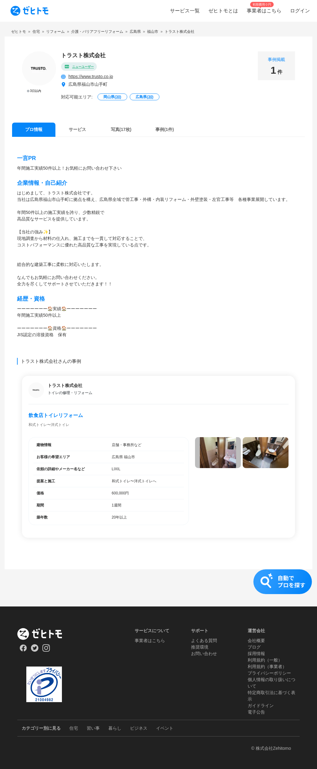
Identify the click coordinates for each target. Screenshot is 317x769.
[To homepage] (29, 10)
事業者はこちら (150, 640)
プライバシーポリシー (269, 673)
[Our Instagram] (46, 650)
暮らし (114, 728)
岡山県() (112, 97)
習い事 (93, 728)
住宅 (73, 728)
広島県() (144, 97)
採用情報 (256, 653)
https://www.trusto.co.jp (90, 76)
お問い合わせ (204, 653)
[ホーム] (44, 634)
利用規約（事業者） (267, 666)
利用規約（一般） (265, 660)
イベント (164, 728)
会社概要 (256, 640)
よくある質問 (204, 640)
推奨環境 (199, 647)
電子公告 (256, 712)
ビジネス (138, 728)
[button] (158, 587)
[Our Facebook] (23, 650)
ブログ (254, 647)
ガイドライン (261, 705)
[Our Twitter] (34, 650)
